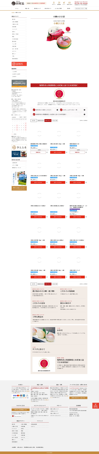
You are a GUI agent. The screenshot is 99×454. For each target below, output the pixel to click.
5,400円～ (14, 76)
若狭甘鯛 (14, 26)
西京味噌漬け (15, 58)
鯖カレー (14, 53)
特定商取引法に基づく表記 (29, 447)
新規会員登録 (34, 424)
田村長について (37, 8)
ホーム (16, 8)
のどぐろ (14, 51)
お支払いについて (54, 411)
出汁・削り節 (15, 48)
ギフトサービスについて (56, 415)
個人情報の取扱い (40, 447)
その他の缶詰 (15, 39)
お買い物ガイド (48, 8)
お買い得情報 (15, 21)
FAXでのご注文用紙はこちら (20, 409)
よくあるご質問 (58, 8)
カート (64, 4)
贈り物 (13, 19)
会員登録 (59, 4)
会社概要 (14, 447)
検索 (86, 8)
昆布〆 (13, 31)
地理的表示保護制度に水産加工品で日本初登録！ (51, 114)
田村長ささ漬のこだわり (43, 110)
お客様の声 (14, 162)
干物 (13, 56)
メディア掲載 (15, 165)
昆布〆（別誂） (15, 34)
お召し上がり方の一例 (70, 110)
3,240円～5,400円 (16, 74)
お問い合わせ (69, 4)
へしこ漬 (14, 44)
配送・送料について (55, 409)
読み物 (68, 8)
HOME (13, 12)
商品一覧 (27, 8)
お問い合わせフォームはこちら (78, 397)
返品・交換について (55, 413)
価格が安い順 (40, 120)
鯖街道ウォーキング (16, 167)
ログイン (54, 4)
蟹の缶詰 (14, 41)
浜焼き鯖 (14, 46)
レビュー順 (55, 120)
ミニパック (14, 29)
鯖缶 (13, 36)
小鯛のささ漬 (15, 24)
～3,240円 (14, 71)
